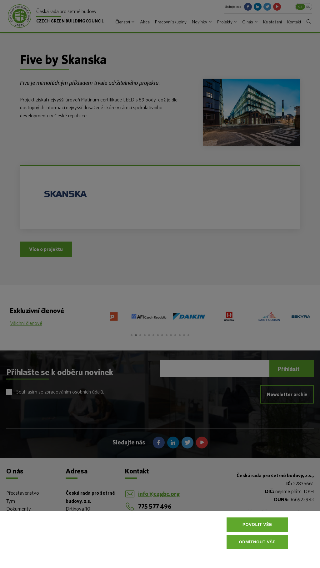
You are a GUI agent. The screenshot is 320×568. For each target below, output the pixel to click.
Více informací (161, 556)
